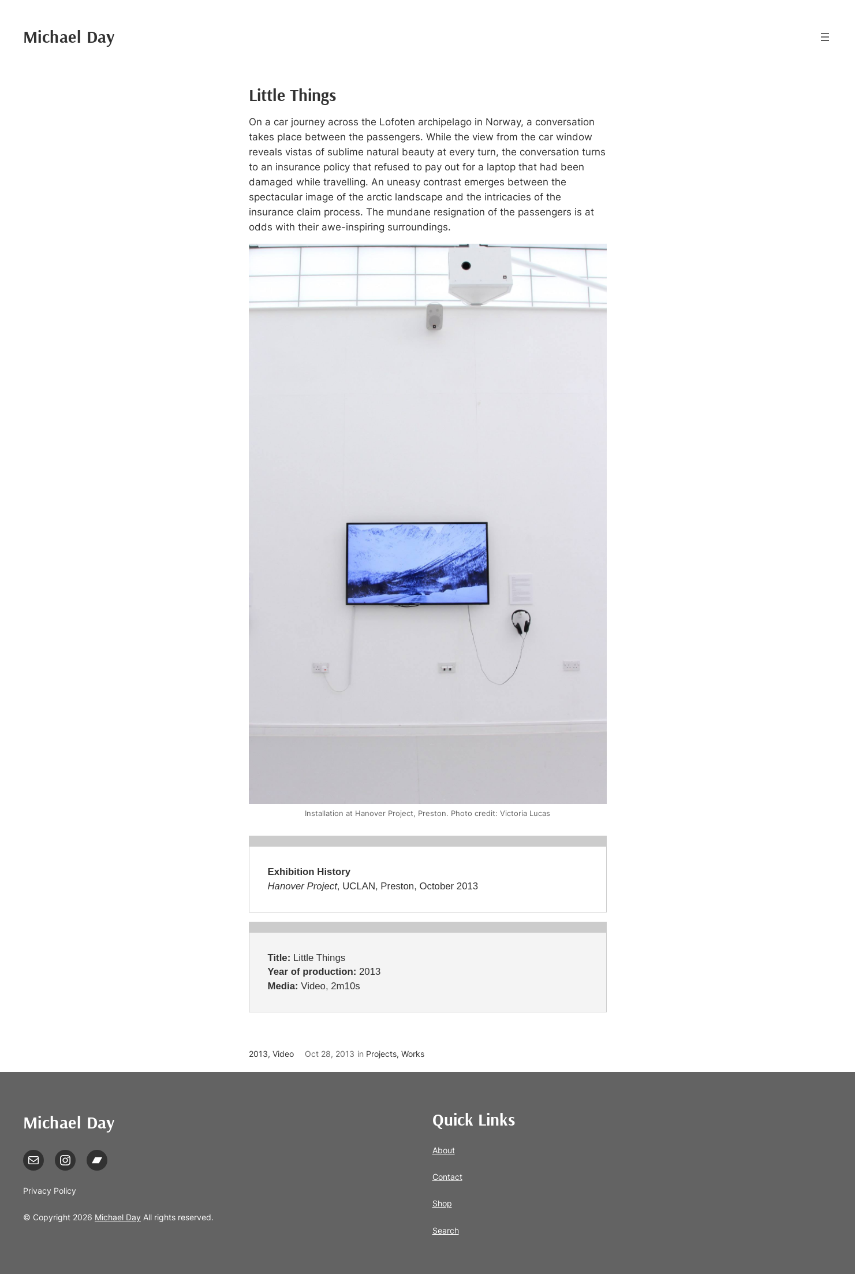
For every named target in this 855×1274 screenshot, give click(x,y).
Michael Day (69, 36)
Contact (447, 1177)
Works (412, 1054)
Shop (442, 1203)
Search (445, 1230)
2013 (258, 1054)
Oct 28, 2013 (329, 1054)
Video (283, 1054)
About (443, 1150)
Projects (381, 1054)
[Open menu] (825, 37)
